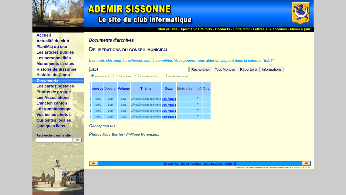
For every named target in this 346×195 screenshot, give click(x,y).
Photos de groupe (53, 91)
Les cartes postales (55, 86)
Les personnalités (53, 58)
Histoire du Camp (53, 74)
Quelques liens (50, 125)
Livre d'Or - (243, 29)
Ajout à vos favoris (196, 29)
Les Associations (52, 97)
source (97, 88)
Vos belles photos (53, 114)
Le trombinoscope (53, 108)
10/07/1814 (169, 110)
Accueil (43, 35)
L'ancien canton (51, 103)
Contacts (222, 29)
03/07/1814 (169, 99)
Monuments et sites (55, 63)
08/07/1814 (169, 104)
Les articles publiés (55, 52)
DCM (110, 99)
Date (168, 88)
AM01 (98, 99)
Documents (47, 80)
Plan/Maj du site (51, 46)
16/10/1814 (169, 116)
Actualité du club (52, 40)
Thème (145, 88)
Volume (124, 88)
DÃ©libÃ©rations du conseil (146, 99)
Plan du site (167, 29)
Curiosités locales (53, 120)
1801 (124, 99)
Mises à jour (300, 29)
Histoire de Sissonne (56, 69)
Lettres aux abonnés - (271, 29)
